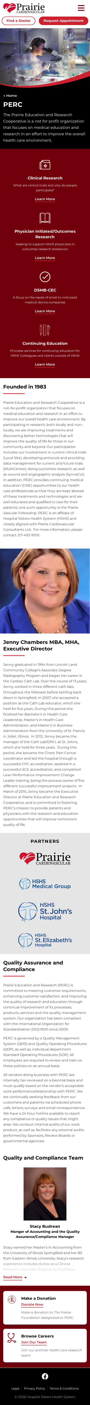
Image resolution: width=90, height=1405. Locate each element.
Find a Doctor (18, 21)
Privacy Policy (34, 1388)
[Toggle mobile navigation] (81, 8)
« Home (10, 96)
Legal (15, 1388)
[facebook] (45, 1376)
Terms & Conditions (64, 1388)
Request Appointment (64, 21)
